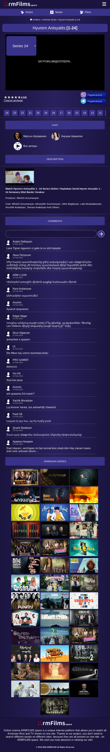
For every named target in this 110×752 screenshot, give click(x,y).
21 (30, 113)
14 (84, 113)
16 (69, 113)
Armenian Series (49, 20)
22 (22, 113)
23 (14, 113)
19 (45, 113)
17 (61, 113)
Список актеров (13, 100)
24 (7, 113)
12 (100, 113)
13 (92, 113)
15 (76, 113)
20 (38, 113)
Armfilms (36, 20)
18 (53, 113)
